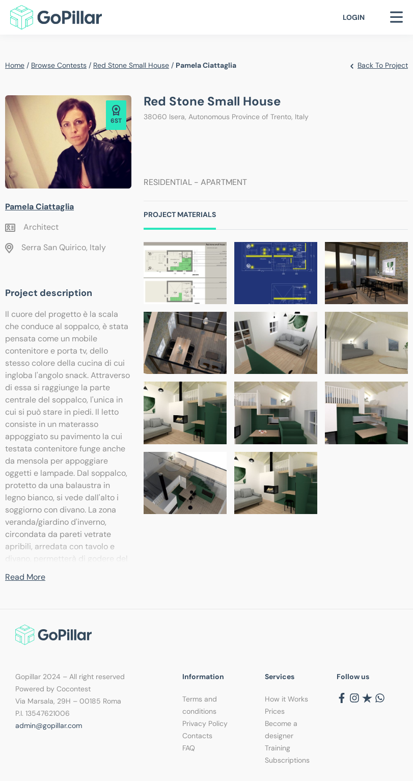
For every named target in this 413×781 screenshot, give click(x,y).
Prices (275, 711)
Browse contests (59, 65)
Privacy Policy (205, 723)
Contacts (197, 735)
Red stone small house (131, 65)
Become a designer (281, 729)
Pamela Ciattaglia (39, 206)
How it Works (286, 699)
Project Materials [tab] (180, 214)
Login (354, 17)
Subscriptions (287, 760)
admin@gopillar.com (48, 725)
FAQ (188, 747)
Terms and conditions (199, 705)
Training (277, 747)
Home (14, 65)
